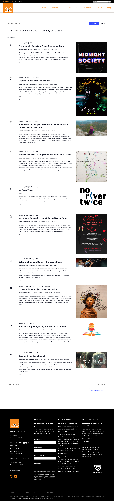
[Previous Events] (8, 31)
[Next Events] (11, 31)
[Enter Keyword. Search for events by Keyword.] (48, 23)
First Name (38, 440)
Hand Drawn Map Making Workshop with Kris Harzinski (45, 154)
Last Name (38, 447)
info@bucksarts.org (17, 470)
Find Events (94, 23)
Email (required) (39, 455)
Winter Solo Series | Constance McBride (38, 289)
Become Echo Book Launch (32, 356)
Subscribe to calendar (97, 390)
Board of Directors (79, 496)
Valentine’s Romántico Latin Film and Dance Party (43, 218)
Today (16, 30)
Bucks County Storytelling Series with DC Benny (42, 326)
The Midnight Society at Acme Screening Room (41, 46)
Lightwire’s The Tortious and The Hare (37, 81)
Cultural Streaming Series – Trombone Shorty (41, 262)
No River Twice (26, 190)
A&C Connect (18, 1)
